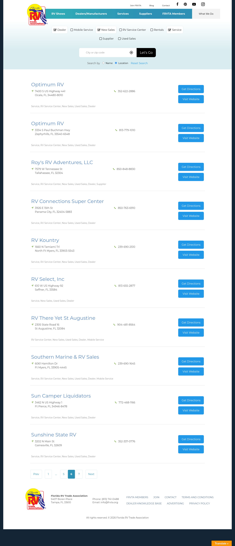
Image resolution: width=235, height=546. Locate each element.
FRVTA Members (173, 13)
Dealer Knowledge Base (144, 503)
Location (121, 63)
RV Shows (58, 13)
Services (123, 13)
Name (107, 63)
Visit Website (191, 99)
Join (156, 497)
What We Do (206, 13)
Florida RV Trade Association (37, 14)
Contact (166, 5)
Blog (151, 5)
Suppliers (145, 13)
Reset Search (139, 63)
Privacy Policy (199, 503)
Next (91, 474)
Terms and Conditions (197, 497)
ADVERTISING (175, 503)
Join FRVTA (135, 5)
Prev (36, 474)
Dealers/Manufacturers (91, 13)
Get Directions (191, 89)
